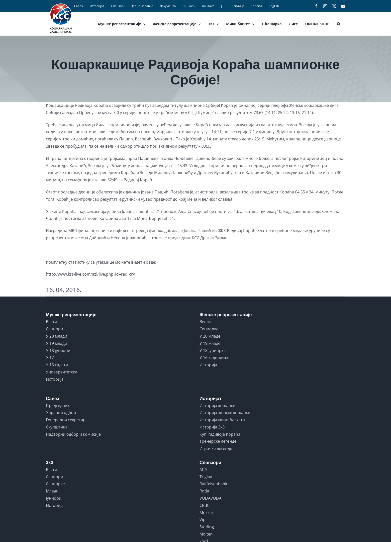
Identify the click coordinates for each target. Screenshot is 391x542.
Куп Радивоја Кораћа (219, 434)
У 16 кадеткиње (214, 357)
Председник (57, 405)
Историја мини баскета (222, 419)
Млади (52, 491)
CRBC (204, 505)
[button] (338, 24)
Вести (51, 321)
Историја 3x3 (212, 427)
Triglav (205, 477)
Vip (202, 519)
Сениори (54, 329)
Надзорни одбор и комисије (73, 434)
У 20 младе (209, 336)
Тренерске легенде (217, 441)
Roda (204, 491)
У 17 (50, 357)
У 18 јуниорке (212, 350)
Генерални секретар (66, 419)
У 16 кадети (57, 364)
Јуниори (53, 498)
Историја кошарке (217, 405)
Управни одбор (61, 412)
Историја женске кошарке (224, 412)
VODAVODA (210, 498)
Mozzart (207, 512)
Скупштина (57, 427)
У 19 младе (209, 343)
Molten (206, 534)
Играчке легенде (215, 448)
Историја (55, 379)
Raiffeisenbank (213, 483)
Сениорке (208, 329)
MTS (203, 469)
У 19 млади (56, 343)
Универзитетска (61, 372)
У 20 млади (56, 336)
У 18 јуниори (58, 350)
